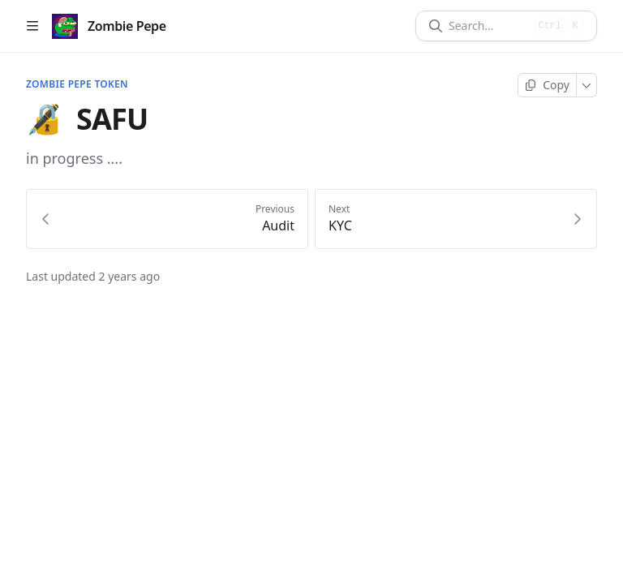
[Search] (488, 26)
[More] (587, 85)
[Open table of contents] (32, 26)
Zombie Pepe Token (77, 84)
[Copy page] (547, 85)
